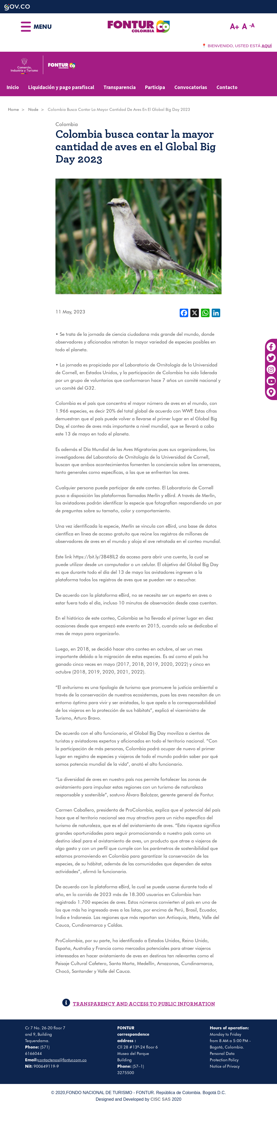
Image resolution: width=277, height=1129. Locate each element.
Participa (155, 87)
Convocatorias (190, 87)
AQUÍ (267, 45)
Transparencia (119, 87)
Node (33, 109)
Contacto (227, 87)
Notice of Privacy (225, 1066)
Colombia (66, 124)
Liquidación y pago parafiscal (61, 87)
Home (13, 109)
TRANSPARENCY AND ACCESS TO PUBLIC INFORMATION (138, 1004)
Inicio (13, 87)
